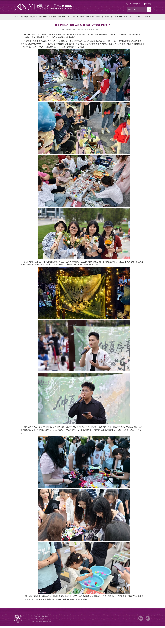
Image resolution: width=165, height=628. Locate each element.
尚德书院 (137, 17)
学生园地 (90, 17)
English (141, 4)
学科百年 (127, 17)
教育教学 (52, 17)
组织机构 (33, 17)
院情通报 (146, 17)
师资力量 (71, 17)
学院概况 (24, 17)
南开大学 (128, 4)
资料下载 (118, 17)
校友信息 (109, 17)
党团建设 (80, 17)
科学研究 (62, 17)
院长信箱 (148, 4)
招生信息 (99, 17)
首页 (17, 17)
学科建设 (43, 17)
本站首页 (135, 4)
